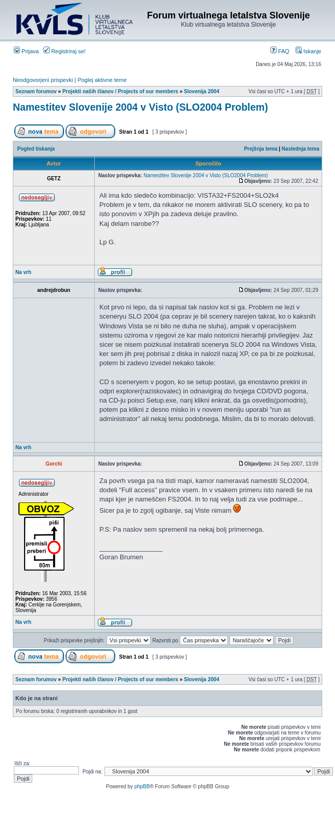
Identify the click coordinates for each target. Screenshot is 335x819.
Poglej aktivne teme (102, 80)
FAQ (279, 51)
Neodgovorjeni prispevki (43, 80)
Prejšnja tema (260, 149)
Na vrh (23, 272)
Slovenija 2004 (201, 91)
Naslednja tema (300, 149)
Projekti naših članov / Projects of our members (120, 91)
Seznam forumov (36, 91)
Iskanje (308, 51)
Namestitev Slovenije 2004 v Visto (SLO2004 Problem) (140, 107)
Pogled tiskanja (36, 149)
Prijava (26, 51)
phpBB (142, 786)
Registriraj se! (65, 51)
